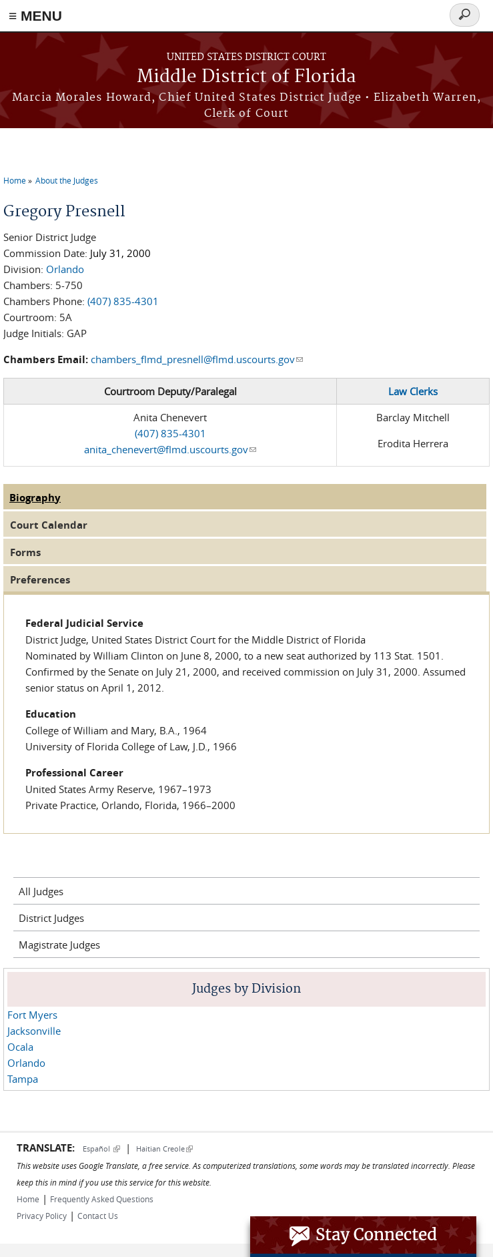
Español (101, 1149)
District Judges (51, 918)
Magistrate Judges (59, 944)
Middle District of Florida (246, 77)
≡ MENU (35, 15)
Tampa (22, 1078)
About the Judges (66, 180)
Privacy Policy (42, 1215)
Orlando (65, 269)
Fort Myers (32, 1014)
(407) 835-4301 (123, 301)
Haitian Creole (164, 1149)
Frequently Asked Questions (101, 1199)
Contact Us (97, 1215)
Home (14, 180)
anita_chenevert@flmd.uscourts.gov (170, 449)
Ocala (20, 1046)
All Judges (41, 891)
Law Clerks (413, 391)
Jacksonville (34, 1030)
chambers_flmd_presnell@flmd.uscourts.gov (197, 359)
